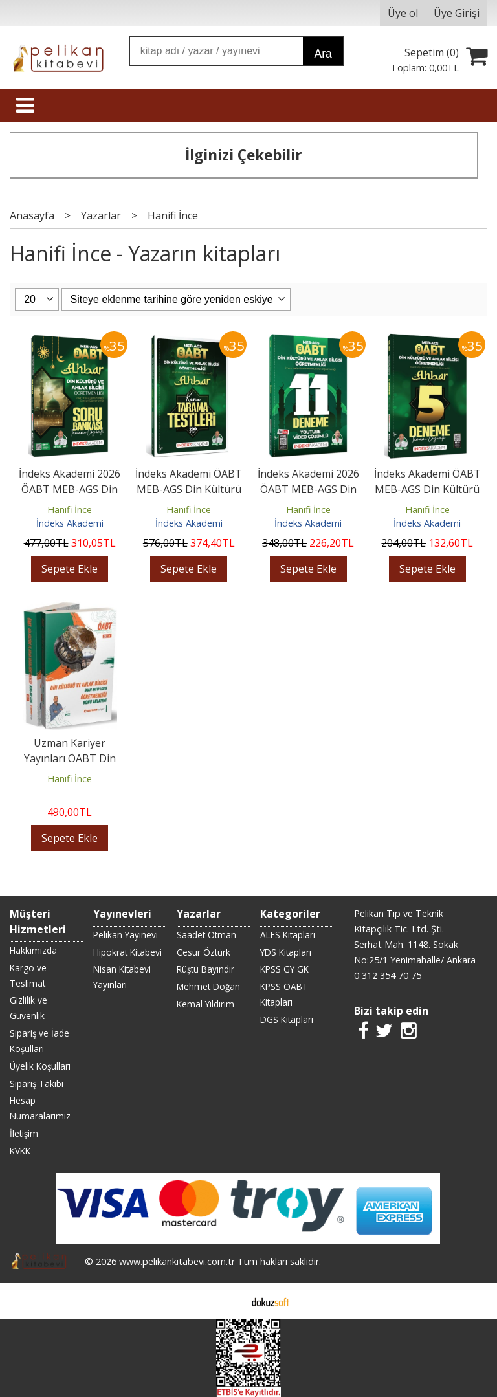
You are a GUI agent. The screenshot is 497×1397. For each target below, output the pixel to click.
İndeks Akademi (70, 523)
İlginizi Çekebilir (243, 155)
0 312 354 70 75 (387, 975)
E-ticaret (228, 1301)
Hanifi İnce (69, 509)
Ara (322, 53)
